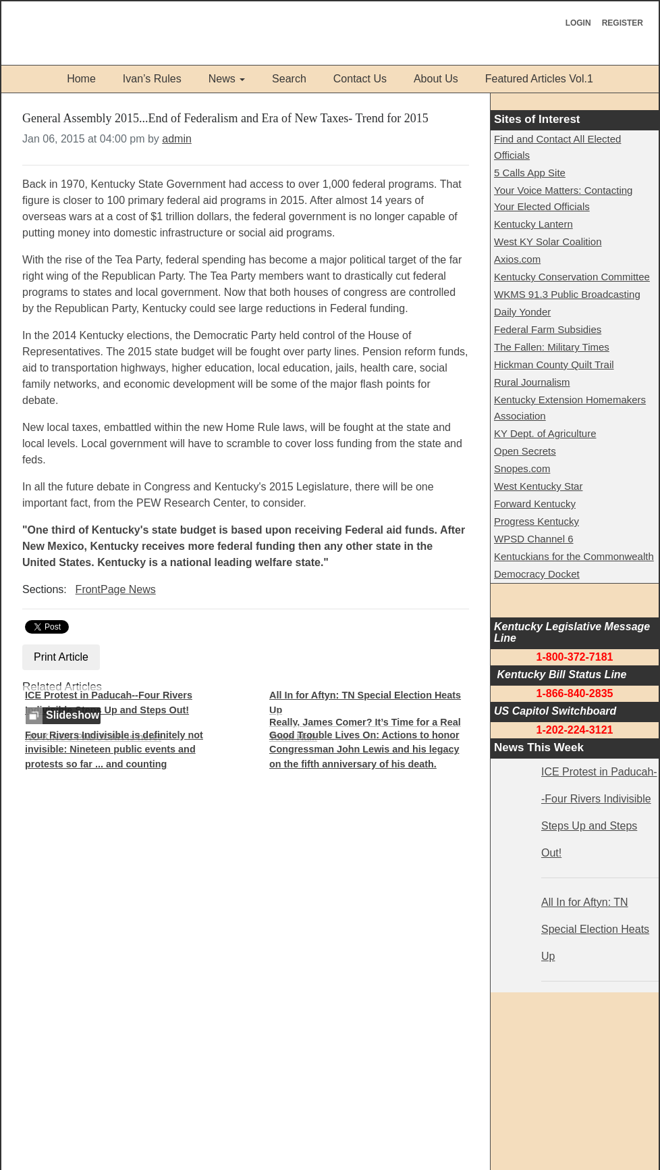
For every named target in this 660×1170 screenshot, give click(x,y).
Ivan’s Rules (152, 78)
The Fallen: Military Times (551, 347)
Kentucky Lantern (533, 224)
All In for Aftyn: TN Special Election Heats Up (365, 702)
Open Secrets (525, 451)
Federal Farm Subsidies (547, 329)
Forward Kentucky (535, 503)
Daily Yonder (522, 311)
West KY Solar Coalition (548, 241)
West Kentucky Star (538, 486)
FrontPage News (116, 589)
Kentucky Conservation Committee (572, 276)
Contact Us (360, 78)
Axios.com (517, 259)
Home (81, 78)
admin (177, 139)
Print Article (61, 657)
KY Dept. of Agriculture (545, 433)
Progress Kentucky (536, 521)
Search (289, 78)
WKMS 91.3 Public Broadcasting (567, 294)
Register (622, 23)
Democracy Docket (537, 574)
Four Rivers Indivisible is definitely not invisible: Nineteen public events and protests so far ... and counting (114, 749)
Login (578, 23)
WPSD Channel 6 (534, 538)
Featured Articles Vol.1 (539, 78)
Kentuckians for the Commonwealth (574, 556)
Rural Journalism (532, 382)
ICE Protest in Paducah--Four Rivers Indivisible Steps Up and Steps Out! (108, 702)
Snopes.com (522, 468)
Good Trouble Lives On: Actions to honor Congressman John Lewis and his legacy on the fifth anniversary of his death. (364, 749)
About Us (436, 78)
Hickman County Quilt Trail (554, 364)
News (222, 78)
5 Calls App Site (530, 172)
